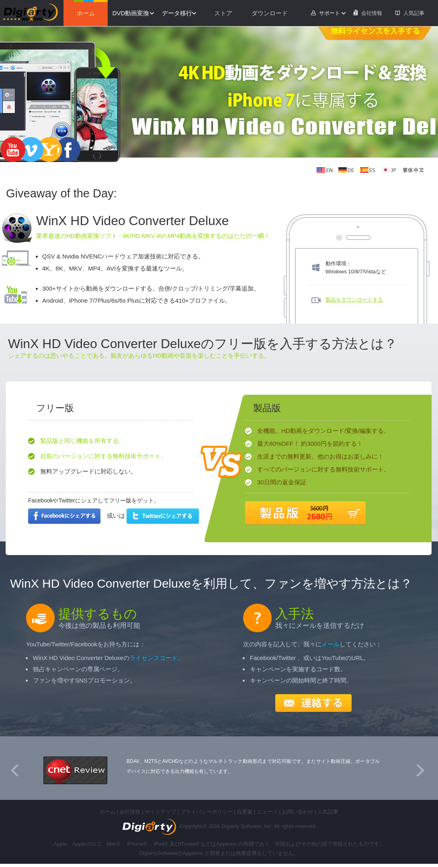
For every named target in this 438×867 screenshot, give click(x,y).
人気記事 (413, 13)
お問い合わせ (297, 812)
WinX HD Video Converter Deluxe (132, 220)
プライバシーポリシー (206, 812)
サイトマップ (160, 812)
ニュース (267, 812)
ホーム (86, 13)
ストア (223, 13)
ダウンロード (270, 13)
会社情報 (371, 13)
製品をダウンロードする (354, 300)
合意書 (244, 812)
